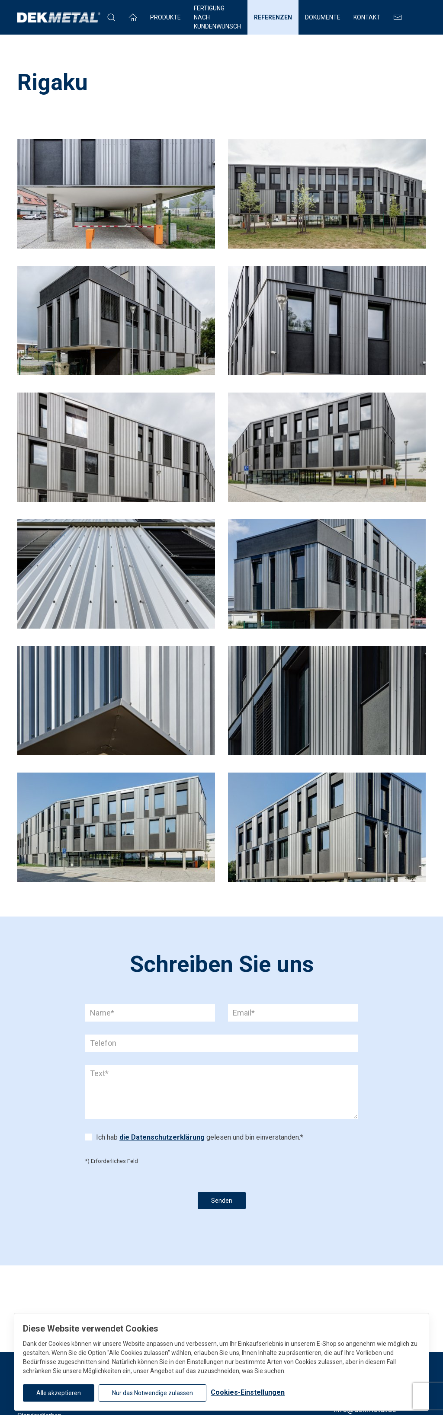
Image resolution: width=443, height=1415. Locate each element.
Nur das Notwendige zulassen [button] (152, 1392)
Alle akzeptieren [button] (58, 1392)
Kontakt (366, 17)
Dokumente (322, 17)
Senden (221, 1200)
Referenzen (273, 17)
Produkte (165, 17)
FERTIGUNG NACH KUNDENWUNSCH (217, 17)
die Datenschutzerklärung (162, 1137)
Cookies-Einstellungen (248, 1392)
